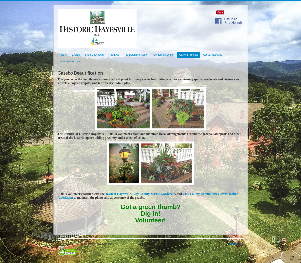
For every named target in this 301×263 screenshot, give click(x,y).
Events (76, 54)
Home (63, 54)
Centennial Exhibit (163, 54)
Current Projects (188, 54)
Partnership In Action (136, 54)
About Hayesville (212, 54)
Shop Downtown (94, 54)
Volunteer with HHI (70, 61)
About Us (114, 54)
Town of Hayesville (118, 194)
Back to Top (237, 243)
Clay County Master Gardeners (153, 194)
